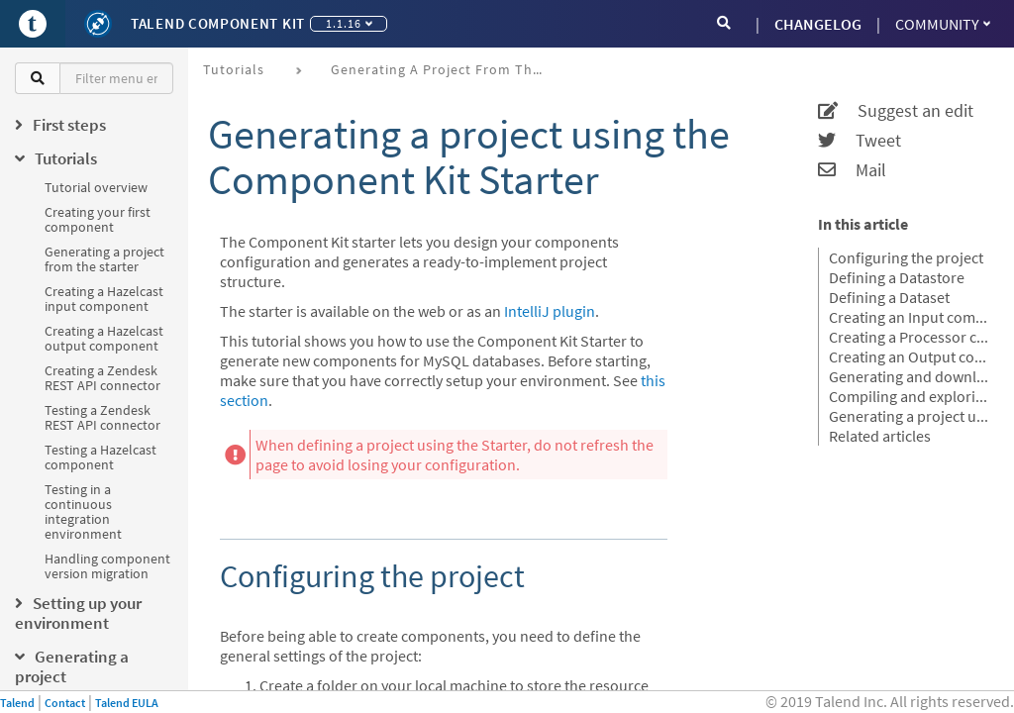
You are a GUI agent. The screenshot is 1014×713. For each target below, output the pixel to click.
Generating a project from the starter (104, 259)
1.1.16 (349, 23)
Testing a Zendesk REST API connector (102, 417)
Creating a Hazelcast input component (104, 298)
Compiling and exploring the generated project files (909, 396)
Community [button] (942, 24)
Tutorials (233, 69)
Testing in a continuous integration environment (83, 511)
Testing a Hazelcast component (100, 457)
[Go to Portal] (32, 24)
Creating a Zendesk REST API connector (102, 377)
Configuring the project (906, 257)
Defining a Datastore (896, 277)
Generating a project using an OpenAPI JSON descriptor (909, 416)
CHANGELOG (818, 24)
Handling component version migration (107, 566)
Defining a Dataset (889, 297)
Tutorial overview (96, 187)
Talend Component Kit (218, 23)
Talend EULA (126, 702)
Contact (65, 702)
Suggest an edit (895, 111)
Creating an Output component (909, 356)
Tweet (859, 141)
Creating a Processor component (909, 337)
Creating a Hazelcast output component (104, 338)
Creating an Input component (909, 317)
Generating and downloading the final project (909, 376)
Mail (852, 170)
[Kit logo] (98, 24)
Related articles (880, 436)
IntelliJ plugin (549, 311)
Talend (17, 702)
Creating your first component (98, 219)
